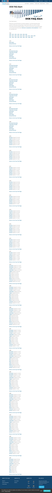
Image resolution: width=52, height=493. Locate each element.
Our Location (16, 480)
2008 (29, 37)
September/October (13, 52)
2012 (16, 35)
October (11, 268)
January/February (12, 43)
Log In (46, 1)
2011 (13, 35)
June (10, 274)
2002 (13, 37)
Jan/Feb (10, 144)
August (10, 271)
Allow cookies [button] (47, 490)
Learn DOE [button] (32, 3)
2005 (21, 37)
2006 (24, 37)
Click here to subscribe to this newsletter (30, 27)
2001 (10, 37)
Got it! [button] (41, 490)
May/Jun (10, 141)
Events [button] (47, 3)
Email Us (15, 482)
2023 (18, 34)
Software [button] (27, 3)
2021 (13, 34)
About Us (3, 480)
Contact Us (41, 1)
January (10, 281)
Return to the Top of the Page (15, 46)
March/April (11, 42)
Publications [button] (42, 3)
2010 (10, 35)
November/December (13, 51)
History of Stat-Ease (5, 482)
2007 (26, 37)
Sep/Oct (11, 138)
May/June (11, 55)
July (10, 272)
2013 (18, 35)
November (11, 267)
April (10, 277)
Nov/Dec (11, 137)
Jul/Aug (10, 140)
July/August (11, 53)
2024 (21, 34)
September (11, 270)
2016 (26, 35)
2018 (32, 35)
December (11, 265)
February (11, 279)
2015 (24, 35)
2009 (32, 37)
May (10, 275)
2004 (18, 37)
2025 (24, 34)
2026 (26, 34)
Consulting (37, 3)
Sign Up (41, 487)
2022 (16, 34)
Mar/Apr (11, 143)
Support (35, 1)
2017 (29, 35)
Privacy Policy (4, 484)
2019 (34, 35)
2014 (21, 35)
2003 (16, 37)
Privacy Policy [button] (7, 491)
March (10, 278)
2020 (10, 34)
